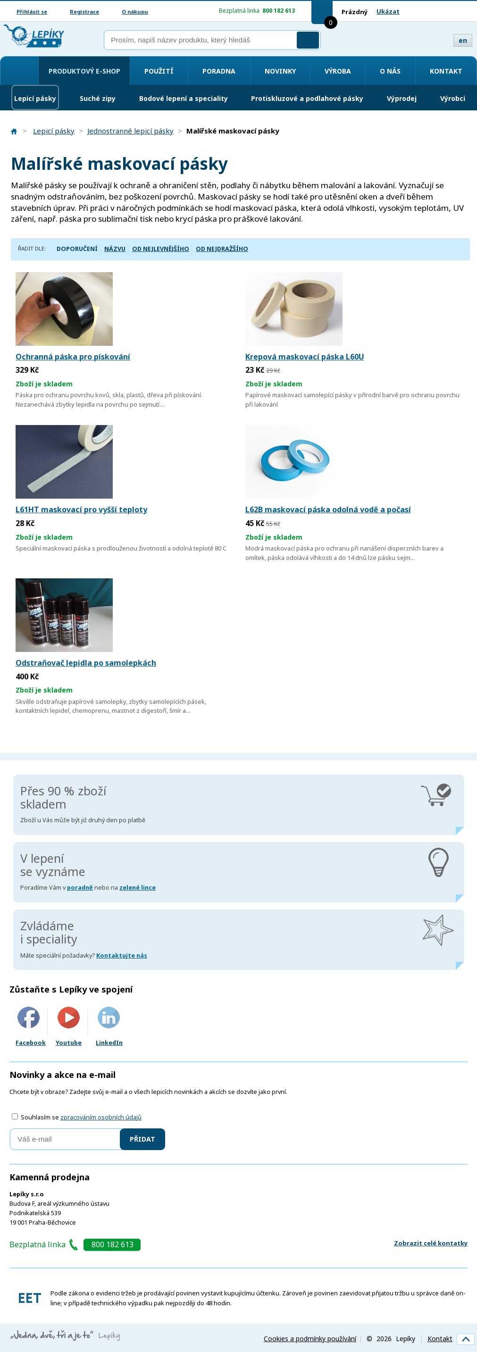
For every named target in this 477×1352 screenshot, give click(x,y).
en (463, 40)
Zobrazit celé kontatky (431, 1243)
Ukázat (388, 11)
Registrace (84, 11)
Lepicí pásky (35, 98)
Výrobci (452, 98)
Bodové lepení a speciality (183, 98)
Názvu (115, 249)
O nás (390, 71)
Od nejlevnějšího (160, 249)
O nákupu (135, 11)
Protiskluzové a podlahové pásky (307, 98)
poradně (80, 888)
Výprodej (402, 98)
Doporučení (77, 249)
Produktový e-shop (84, 71)
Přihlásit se (32, 11)
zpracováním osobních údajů (101, 1117)
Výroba (338, 71)
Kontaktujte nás (121, 955)
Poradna (218, 71)
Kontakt (446, 71)
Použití (159, 71)
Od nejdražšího (222, 249)
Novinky (280, 71)
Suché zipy (98, 98)
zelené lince (137, 888)
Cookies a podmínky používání (310, 1338)
